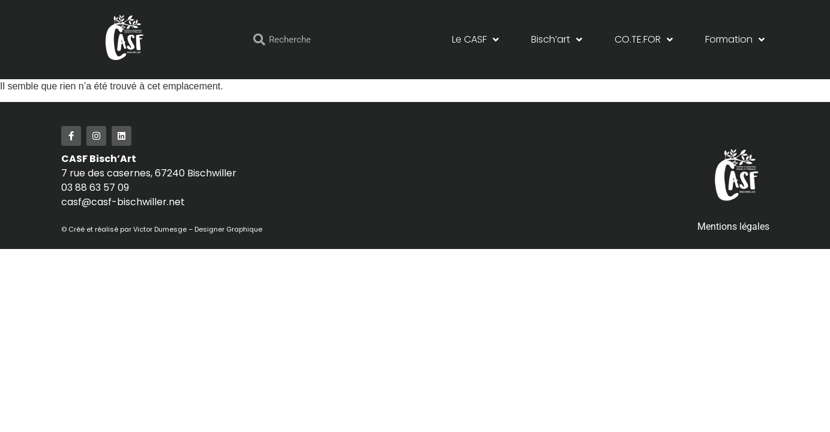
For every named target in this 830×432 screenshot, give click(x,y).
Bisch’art (556, 39)
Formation (735, 39)
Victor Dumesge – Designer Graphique (199, 229)
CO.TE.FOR (644, 39)
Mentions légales (733, 226)
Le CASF (475, 39)
